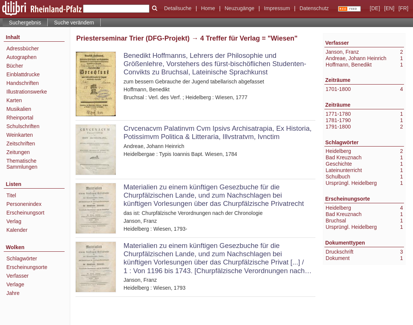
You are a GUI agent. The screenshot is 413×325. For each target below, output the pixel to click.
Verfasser (17, 276)
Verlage (15, 284)
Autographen (21, 57)
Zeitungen (18, 152)
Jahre (13, 293)
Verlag (13, 221)
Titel (11, 195)
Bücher (14, 66)
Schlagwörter (21, 258)
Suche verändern (74, 23)
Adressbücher (22, 48)
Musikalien (18, 109)
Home (208, 8)
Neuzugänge (239, 8)
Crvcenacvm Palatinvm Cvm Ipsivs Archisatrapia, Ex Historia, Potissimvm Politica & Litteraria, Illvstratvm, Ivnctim (218, 132)
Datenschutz (314, 8)
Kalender (16, 230)
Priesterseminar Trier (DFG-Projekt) (133, 38)
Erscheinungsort (25, 213)
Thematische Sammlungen (22, 164)
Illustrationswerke (26, 92)
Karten (14, 100)
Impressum (277, 8)
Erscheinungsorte (26, 267)
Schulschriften (22, 126)
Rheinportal (19, 118)
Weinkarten (19, 135)
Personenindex (23, 204)
